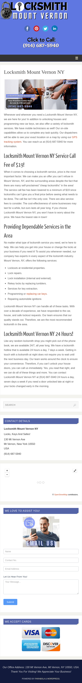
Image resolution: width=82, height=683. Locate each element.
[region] (41, 94)
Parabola (40, 679)
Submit (10, 602)
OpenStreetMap (61, 495)
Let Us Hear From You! (15, 576)
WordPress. (53, 679)
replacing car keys (37, 293)
